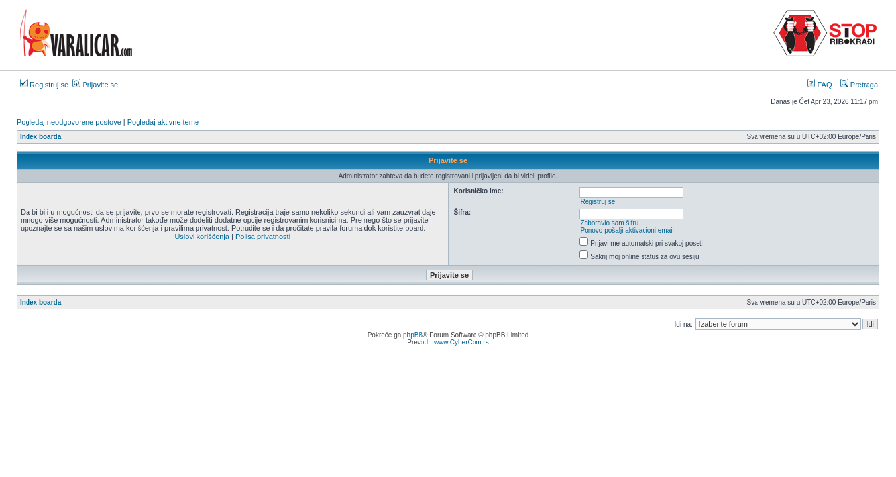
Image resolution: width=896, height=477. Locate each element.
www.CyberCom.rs (461, 342)
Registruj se (44, 85)
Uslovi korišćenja (201, 236)
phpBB (413, 335)
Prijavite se (95, 85)
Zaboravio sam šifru (609, 223)
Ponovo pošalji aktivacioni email (626, 230)
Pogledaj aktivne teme (163, 122)
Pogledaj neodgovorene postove (69, 122)
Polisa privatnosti (262, 236)
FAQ (819, 85)
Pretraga (859, 85)
